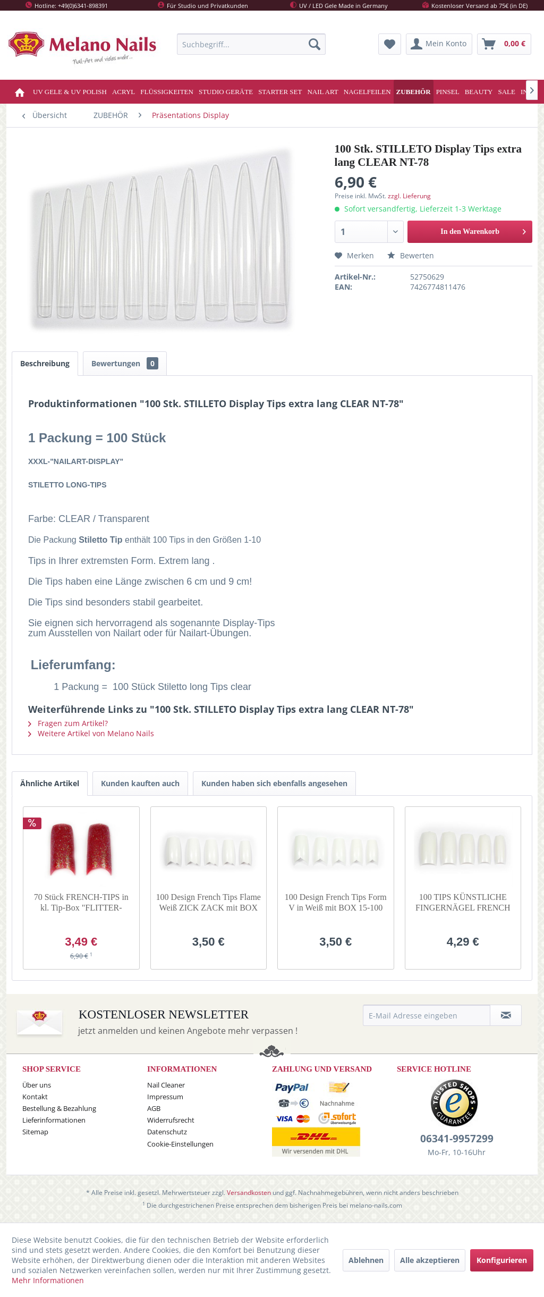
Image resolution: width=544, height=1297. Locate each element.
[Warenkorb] (504, 44)
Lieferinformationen (54, 1120)
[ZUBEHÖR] (414, 92)
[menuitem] (251, 44)
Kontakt (35, 1096)
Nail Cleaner (166, 1085)
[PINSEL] (448, 92)
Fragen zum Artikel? (68, 723)
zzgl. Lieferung (409, 195)
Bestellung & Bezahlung (59, 1108)
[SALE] (506, 92)
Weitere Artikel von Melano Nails (91, 733)
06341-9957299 (457, 1139)
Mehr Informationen (48, 1280)
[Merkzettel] (389, 44)
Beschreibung (45, 363)
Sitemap (35, 1131)
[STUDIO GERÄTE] (226, 92)
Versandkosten (249, 1192)
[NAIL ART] (322, 92)
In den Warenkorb (483, 229)
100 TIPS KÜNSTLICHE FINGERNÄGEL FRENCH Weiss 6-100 (463, 902)
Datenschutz (167, 1131)
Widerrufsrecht (170, 1120)
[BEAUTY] (479, 92)
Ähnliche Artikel (49, 783)
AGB (153, 1108)
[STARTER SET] (280, 92)
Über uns (36, 1085)
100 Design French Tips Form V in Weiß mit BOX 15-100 (336, 902)
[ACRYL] (123, 92)
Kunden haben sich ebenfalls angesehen (274, 783)
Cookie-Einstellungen (180, 1144)
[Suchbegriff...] (251, 44)
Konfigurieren (502, 1260)
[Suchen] (314, 44)
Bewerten (410, 255)
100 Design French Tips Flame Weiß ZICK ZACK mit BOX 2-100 (208, 902)
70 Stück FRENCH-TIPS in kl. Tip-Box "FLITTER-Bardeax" (81, 902)
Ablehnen (366, 1260)
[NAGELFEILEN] (367, 92)
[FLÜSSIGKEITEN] (167, 92)
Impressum (165, 1096)
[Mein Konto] (439, 44)
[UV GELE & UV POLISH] (69, 92)
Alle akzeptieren (430, 1260)
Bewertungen (124, 363)
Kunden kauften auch (140, 783)
